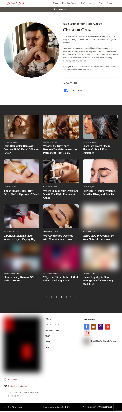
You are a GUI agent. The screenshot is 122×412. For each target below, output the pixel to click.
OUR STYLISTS (52, 325)
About (92, 3)
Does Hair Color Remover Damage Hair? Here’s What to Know (21, 149)
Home (55, 3)
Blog (101, 3)
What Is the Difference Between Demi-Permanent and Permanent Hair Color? (60, 149)
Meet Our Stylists (69, 3)
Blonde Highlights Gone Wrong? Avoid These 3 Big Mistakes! (98, 280)
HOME (48, 319)
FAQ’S (47, 342)
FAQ (83, 3)
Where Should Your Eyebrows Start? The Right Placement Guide (60, 194)
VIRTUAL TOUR (52, 330)
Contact (110, 3)
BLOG (47, 336)
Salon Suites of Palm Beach (55, 360)
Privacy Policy (17, 360)
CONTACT (49, 347)
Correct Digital (105, 360)
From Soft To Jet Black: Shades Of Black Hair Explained (96, 149)
